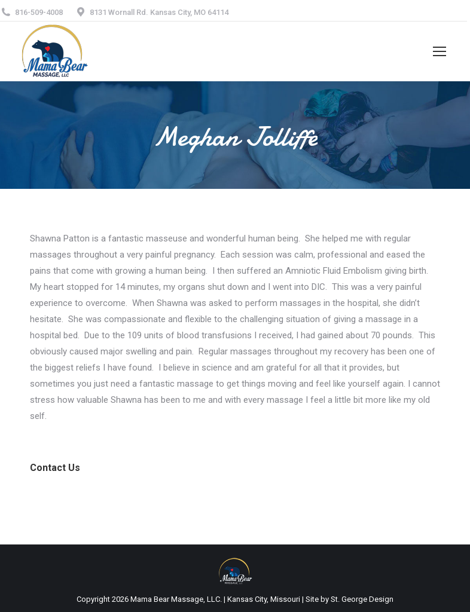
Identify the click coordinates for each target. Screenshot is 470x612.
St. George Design (362, 599)
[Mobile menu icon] (439, 51)
